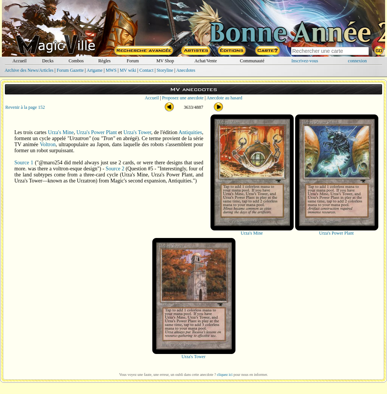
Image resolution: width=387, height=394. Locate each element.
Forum (133, 60)
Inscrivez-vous (304, 60)
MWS (111, 70)
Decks (48, 60)
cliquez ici (224, 374)
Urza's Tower (138, 132)
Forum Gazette (70, 70)
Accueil (19, 60)
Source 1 (23, 162)
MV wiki (128, 70)
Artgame (94, 70)
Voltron (48, 144)
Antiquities (190, 132)
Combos (76, 60)
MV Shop (165, 60)
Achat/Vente (205, 60)
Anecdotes (185, 70)
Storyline (164, 70)
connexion (357, 60)
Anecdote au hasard (224, 97)
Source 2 (114, 169)
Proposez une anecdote (183, 97)
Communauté (252, 60)
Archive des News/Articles (29, 70)
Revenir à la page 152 (25, 107)
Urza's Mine (61, 132)
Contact (146, 70)
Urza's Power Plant (96, 132)
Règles (104, 60)
